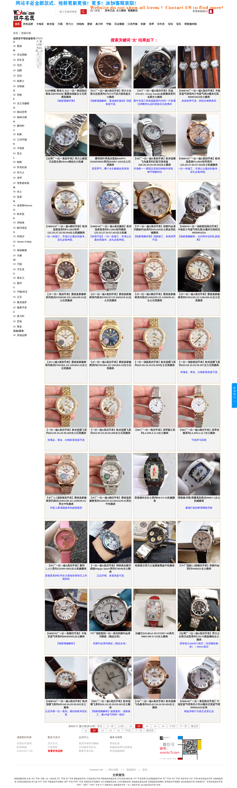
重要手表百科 (86, 750)
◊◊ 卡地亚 (18, 148)
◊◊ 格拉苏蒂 (20, 111)
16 (130, 726)
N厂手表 (69, 778)
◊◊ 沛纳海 (18, 222)
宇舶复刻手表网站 (55, 782)
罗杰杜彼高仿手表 (215, 782)
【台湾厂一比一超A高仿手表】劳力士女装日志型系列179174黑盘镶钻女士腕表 (199, 636)
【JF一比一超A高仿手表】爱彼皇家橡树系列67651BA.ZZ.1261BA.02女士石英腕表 (110, 365)
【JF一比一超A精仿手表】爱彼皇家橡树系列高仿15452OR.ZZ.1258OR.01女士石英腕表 (154, 297)
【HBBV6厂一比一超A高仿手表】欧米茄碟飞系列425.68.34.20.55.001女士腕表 (66, 704)
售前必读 (115, 743)
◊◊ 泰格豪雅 (20, 250)
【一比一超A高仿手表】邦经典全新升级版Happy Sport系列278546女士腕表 (110, 568)
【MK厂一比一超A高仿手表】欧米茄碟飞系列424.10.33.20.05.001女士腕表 (110, 704)
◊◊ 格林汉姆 (20, 117)
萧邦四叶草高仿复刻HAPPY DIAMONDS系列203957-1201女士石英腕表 (110, 161)
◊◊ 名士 (17, 191)
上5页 (121, 726)
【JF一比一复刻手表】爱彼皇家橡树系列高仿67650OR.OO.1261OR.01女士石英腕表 (66, 297)
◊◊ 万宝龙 (18, 269)
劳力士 (69, 24)
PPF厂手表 (78, 782)
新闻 (144, 769)
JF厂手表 (167, 778)
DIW (158, 785)
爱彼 (89, 24)
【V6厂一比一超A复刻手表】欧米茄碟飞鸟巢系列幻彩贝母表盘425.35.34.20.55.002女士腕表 (154, 161)
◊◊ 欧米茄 (18, 214)
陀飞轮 (35, 782)
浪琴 (151, 24)
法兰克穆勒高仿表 (108, 782)
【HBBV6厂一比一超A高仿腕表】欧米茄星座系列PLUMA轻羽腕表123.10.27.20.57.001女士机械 (110, 229)
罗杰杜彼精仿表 (24, 782)
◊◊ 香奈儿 (18, 277)
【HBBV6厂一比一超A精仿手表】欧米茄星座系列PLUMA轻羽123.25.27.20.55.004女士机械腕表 (66, 229)
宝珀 (170, 24)
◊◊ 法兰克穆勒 (21, 103)
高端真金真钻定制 (139, 782)
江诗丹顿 (132, 24)
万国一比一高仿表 (48, 778)
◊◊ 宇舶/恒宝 (20, 291)
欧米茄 (50, 24)
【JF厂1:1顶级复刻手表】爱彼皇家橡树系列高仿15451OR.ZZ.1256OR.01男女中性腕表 (66, 500)
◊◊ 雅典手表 (20, 307)
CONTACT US (25, 750)
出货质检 (53, 747)
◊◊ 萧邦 (17, 283)
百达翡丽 (119, 24)
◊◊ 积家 (17, 134)
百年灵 (161, 24)
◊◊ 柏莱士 (18, 81)
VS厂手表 (193, 778)
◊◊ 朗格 (17, 162)
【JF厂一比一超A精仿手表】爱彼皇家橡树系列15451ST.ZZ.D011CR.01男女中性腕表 (110, 500)
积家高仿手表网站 (92, 782)
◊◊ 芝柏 (17, 321)
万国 (60, 24)
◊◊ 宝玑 (17, 65)
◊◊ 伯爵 (17, 70)
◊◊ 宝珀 (17, 75)
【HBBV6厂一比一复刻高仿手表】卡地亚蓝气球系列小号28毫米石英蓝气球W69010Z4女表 (199, 704)
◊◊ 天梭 (17, 255)
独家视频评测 (20, 778)
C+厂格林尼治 (106, 785)
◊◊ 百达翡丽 (20, 54)
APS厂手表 (95, 785)
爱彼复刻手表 (80, 778)
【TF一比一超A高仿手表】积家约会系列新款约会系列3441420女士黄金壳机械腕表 (154, 229)
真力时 (99, 24)
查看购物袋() (200, 11)
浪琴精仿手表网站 (172, 782)
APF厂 (79, 785)
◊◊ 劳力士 (18, 172)
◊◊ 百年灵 (18, 59)
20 (163, 726)
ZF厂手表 (61, 778)
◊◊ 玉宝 (17, 297)
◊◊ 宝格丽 (18, 86)
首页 (17, 24)
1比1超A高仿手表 (148, 785)
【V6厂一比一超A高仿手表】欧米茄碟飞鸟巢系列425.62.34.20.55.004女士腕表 (154, 704)
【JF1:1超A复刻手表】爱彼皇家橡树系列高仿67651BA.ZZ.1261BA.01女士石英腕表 (66, 365)
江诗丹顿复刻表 (124, 782)
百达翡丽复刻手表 (154, 778)
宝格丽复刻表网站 (156, 782)
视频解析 (131, 769)
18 (147, 726)
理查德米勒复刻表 (109, 778)
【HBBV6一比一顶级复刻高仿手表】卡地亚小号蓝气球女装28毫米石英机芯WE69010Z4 (199, 229)
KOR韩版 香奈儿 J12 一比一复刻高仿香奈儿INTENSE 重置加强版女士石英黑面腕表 (66, 93)
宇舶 (108, 24)
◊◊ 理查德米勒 (21, 183)
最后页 (194, 726)
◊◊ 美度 (17, 196)
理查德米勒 (190, 24)
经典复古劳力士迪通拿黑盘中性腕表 (154, 565)
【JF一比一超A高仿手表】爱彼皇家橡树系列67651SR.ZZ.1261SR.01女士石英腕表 (199, 297)
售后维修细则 (117, 750)
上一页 (110, 726)
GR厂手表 (68, 782)
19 (155, 726)
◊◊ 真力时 (18, 316)
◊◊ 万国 (17, 264)
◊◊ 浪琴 (17, 177)
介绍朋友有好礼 (87, 747)
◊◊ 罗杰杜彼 (20, 167)
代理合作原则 (24, 743)
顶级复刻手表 (119, 785)
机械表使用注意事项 (121, 747)
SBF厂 (86, 785)
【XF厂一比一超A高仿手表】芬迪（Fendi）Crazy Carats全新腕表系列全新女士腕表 (154, 93)
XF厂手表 (175, 778)
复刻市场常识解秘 (89, 743)
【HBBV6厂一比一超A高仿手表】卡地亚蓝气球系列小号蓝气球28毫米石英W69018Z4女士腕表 (199, 93)
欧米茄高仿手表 (205, 778)
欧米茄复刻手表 (188, 782)
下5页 (172, 726)
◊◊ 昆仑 (17, 153)
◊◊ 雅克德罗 (20, 302)
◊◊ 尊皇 (17, 326)
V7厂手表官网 (139, 778)
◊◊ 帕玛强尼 (20, 227)
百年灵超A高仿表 (124, 778)
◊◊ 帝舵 (17, 94)
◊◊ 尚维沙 (18, 236)
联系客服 (22, 747)
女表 (29, 778)
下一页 (183, 726)
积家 (143, 24)
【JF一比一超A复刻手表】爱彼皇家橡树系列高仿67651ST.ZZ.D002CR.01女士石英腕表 (110, 297)
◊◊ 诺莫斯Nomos (22, 205)
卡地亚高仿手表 (93, 778)
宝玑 (178, 24)
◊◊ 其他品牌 (20, 335)
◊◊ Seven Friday (22, 241)
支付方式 (53, 743)
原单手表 (185, 778)
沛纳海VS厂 (201, 782)
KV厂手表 (42, 782)
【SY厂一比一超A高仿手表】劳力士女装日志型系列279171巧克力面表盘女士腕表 (110, 93)
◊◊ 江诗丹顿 (20, 139)
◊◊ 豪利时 (18, 125)
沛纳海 (80, 24)
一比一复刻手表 (133, 785)
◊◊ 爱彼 (17, 46)
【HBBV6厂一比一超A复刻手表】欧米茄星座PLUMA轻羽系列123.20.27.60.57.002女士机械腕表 (199, 161)
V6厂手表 (35, 778)
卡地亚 (40, 24)
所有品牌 (28, 24)
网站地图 (113, 769)
